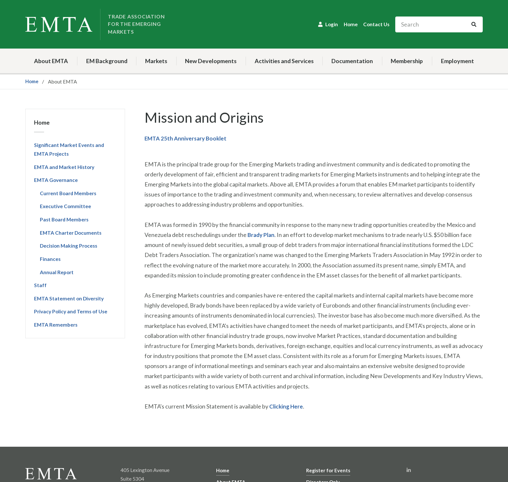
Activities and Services (284, 60)
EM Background (106, 60)
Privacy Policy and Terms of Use (70, 311)
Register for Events (328, 470)
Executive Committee (65, 206)
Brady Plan (262, 234)
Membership (407, 60)
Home (351, 24)
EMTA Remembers (55, 325)
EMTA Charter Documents (70, 233)
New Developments (211, 60)
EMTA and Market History (64, 167)
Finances (50, 259)
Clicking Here (286, 406)
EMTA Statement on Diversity (69, 298)
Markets (156, 60)
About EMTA (51, 60)
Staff (40, 285)
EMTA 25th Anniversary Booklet (186, 138)
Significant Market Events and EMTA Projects (69, 149)
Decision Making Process (68, 246)
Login (331, 24)
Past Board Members (64, 219)
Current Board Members (68, 193)
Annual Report (57, 272)
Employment (457, 60)
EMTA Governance (56, 180)
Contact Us (376, 24)
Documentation (352, 60)
